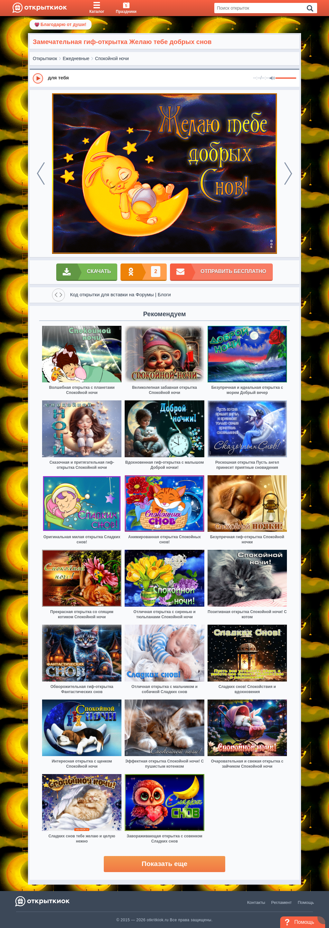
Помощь (306, 902)
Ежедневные (76, 58)
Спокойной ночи (112, 58)
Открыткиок (45, 58)
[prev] (40, 173)
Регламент (281, 902)
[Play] (38, 78)
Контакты (256, 902)
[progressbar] (285, 78)
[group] (164, 78)
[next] (288, 173)
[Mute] (272, 78)
